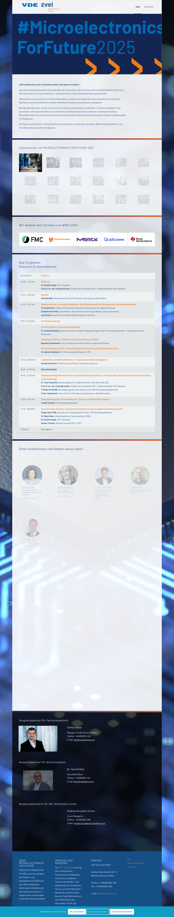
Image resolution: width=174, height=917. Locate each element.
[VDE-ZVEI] (40, 7)
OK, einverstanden (77, 912)
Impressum (131, 867)
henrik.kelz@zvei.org (84, 782)
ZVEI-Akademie (66, 868)
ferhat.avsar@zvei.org (84, 740)
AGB (128, 859)
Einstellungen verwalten (98, 912)
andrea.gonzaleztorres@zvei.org (89, 823)
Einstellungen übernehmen (122, 912)
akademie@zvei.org (107, 894)
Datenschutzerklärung (135, 863)
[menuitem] (138, 7)
